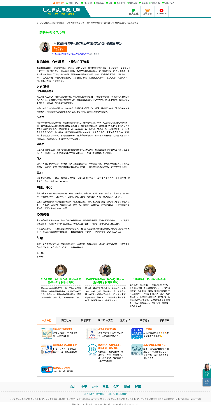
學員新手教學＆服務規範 (65, 345)
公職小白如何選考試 (62, 329)
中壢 (84, 386)
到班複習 (88, 3)
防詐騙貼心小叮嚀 (61, 368)
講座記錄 (156, 3)
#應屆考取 (75, 54)
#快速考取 (65, 54)
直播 (110, 3)
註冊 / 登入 (74, 3)
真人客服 (133, 11)
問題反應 (133, 3)
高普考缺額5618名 (107, 329)
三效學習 (147, 329)
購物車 (145, 3)
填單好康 (147, 11)
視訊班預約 (169, 3)
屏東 (138, 386)
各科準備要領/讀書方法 (154, 345)
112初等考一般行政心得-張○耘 (149, 279)
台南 (116, 386)
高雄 (127, 386)
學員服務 (121, 3)
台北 (73, 386)
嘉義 (105, 386)
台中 (95, 386)
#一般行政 (56, 54)
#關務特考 (84, 54)
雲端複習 (100, 3)
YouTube (161, 12)
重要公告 (60, 3)
